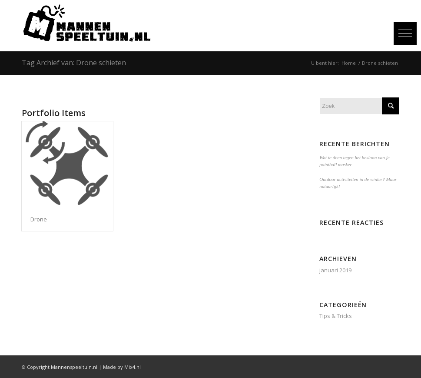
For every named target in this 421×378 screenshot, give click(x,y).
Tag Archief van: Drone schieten (74, 62)
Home (348, 63)
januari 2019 (335, 270)
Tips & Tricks (335, 316)
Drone (38, 219)
